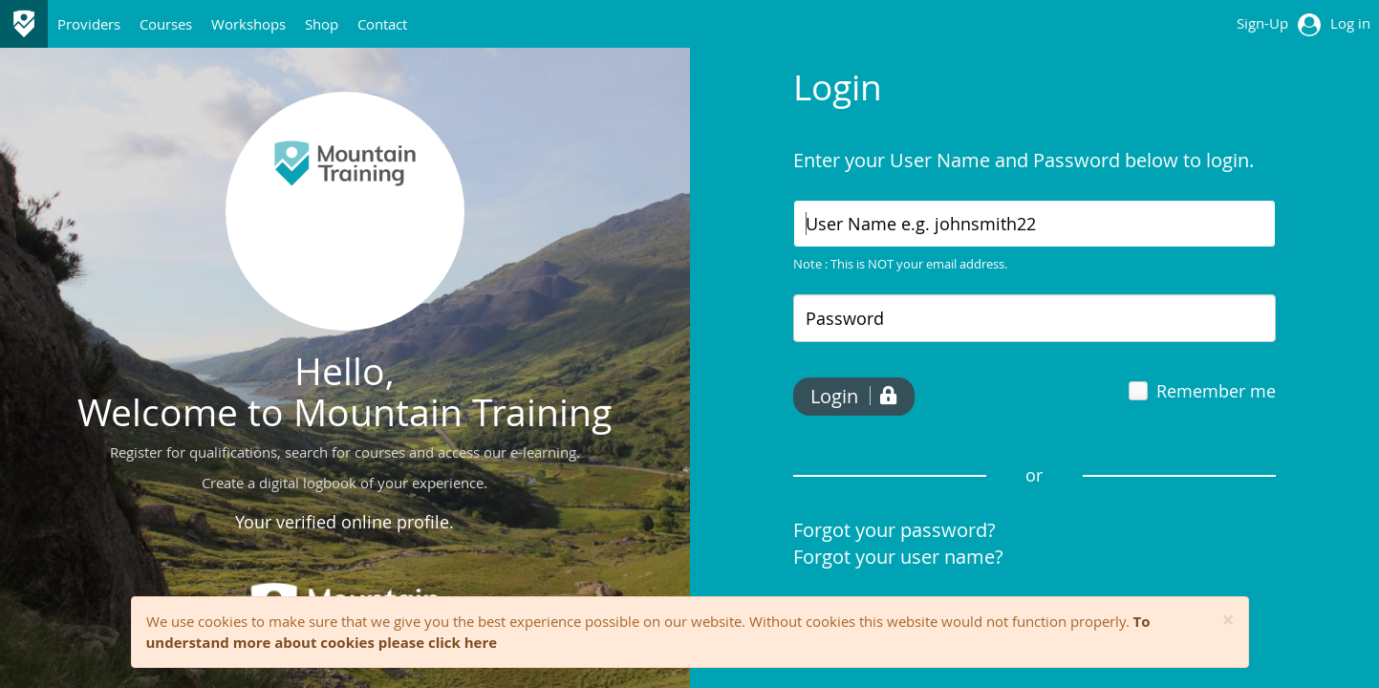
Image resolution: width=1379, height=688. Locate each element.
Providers (88, 23)
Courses (166, 23)
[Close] (1228, 621)
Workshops (248, 23)
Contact (382, 23)
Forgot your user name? (898, 557)
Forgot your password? (894, 530)
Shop (321, 23)
